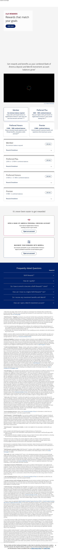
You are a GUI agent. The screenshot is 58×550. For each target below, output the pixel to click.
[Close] (55, 545)
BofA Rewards (36, 363)
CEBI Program (41, 344)
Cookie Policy (47, 548)
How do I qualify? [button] (29, 281)
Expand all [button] (51, 270)
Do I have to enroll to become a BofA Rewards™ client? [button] (29, 286)
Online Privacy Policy (36, 548)
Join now (10, 26)
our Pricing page (16, 314)
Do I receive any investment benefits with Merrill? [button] (29, 297)
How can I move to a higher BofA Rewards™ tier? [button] (29, 292)
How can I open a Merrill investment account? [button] (29, 303)
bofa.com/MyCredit (23, 461)
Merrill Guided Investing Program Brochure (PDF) (30, 501)
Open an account (28, 231)
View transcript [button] (49, 103)
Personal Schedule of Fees (25, 336)
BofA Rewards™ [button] (29, 275)
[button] (16, 114)
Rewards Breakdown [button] (12, 150)
